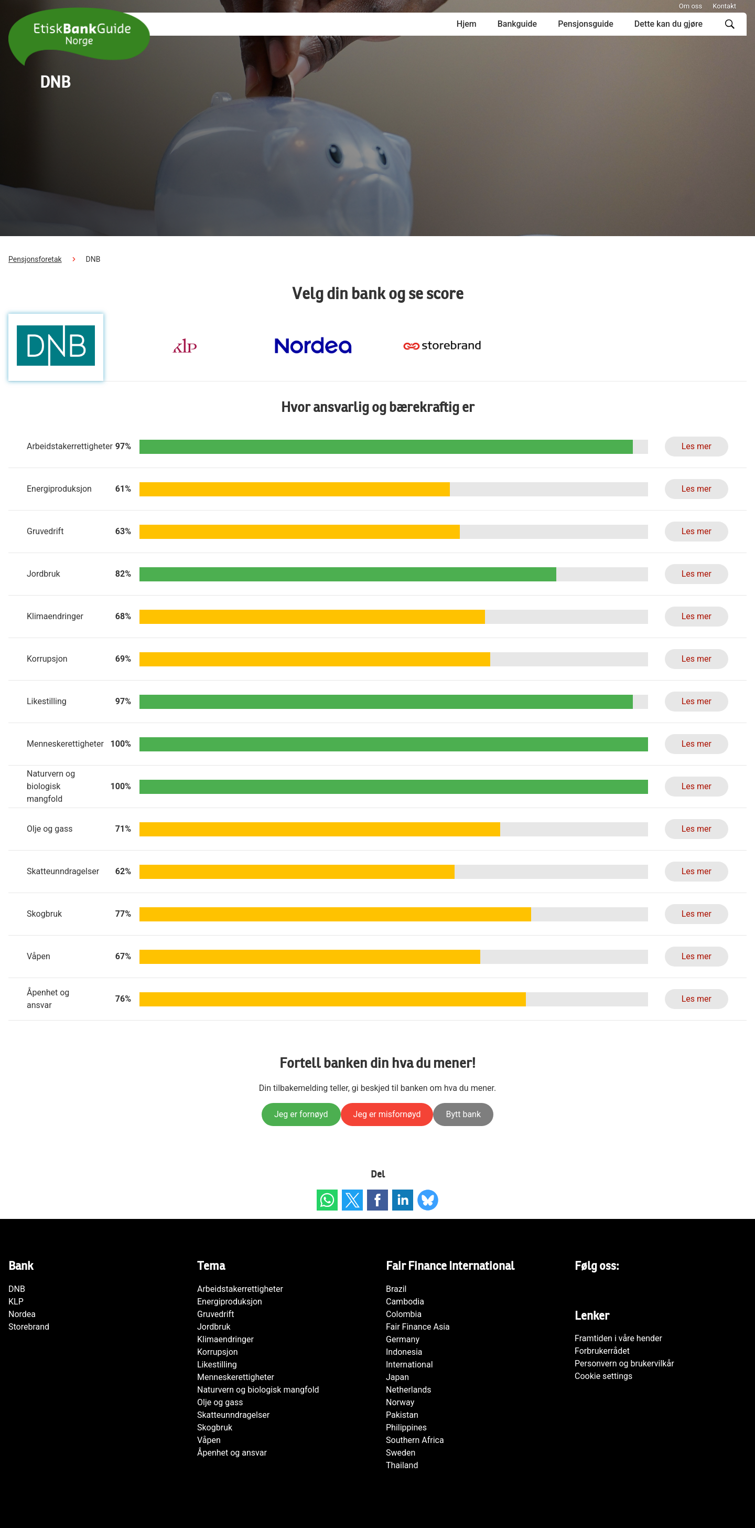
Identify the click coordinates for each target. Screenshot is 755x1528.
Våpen (209, 1440)
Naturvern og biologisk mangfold (258, 1390)
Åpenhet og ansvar (232, 1453)
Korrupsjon (217, 1352)
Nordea (22, 1314)
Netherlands (409, 1390)
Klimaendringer (225, 1339)
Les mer (696, 446)
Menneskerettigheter (235, 1377)
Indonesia (404, 1352)
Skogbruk (214, 1427)
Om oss (690, 6)
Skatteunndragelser (233, 1415)
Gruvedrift (215, 1314)
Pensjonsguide (585, 24)
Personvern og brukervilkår (624, 1363)
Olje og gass (220, 1402)
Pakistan (402, 1415)
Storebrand (28, 1327)
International (409, 1365)
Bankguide (517, 24)
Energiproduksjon (229, 1302)
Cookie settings (603, 1376)
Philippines (406, 1427)
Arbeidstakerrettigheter (240, 1289)
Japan (397, 1377)
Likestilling (217, 1365)
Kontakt (724, 6)
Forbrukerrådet (602, 1351)
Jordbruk (214, 1327)
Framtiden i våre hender (618, 1338)
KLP (16, 1302)
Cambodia (405, 1302)
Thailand (402, 1465)
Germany (402, 1339)
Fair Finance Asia (418, 1327)
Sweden (400, 1453)
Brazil (396, 1289)
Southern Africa (415, 1440)
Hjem (467, 24)
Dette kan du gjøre (668, 24)
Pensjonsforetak (35, 259)
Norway (400, 1402)
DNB (16, 1289)
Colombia (404, 1314)
